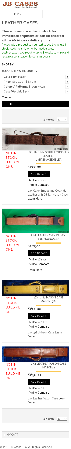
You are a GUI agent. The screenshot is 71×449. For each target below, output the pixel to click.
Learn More (35, 198)
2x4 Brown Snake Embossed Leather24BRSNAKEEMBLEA (48, 156)
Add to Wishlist (38, 180)
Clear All (7, 97)
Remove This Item (67, 77)
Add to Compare (39, 184)
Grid (63, 113)
